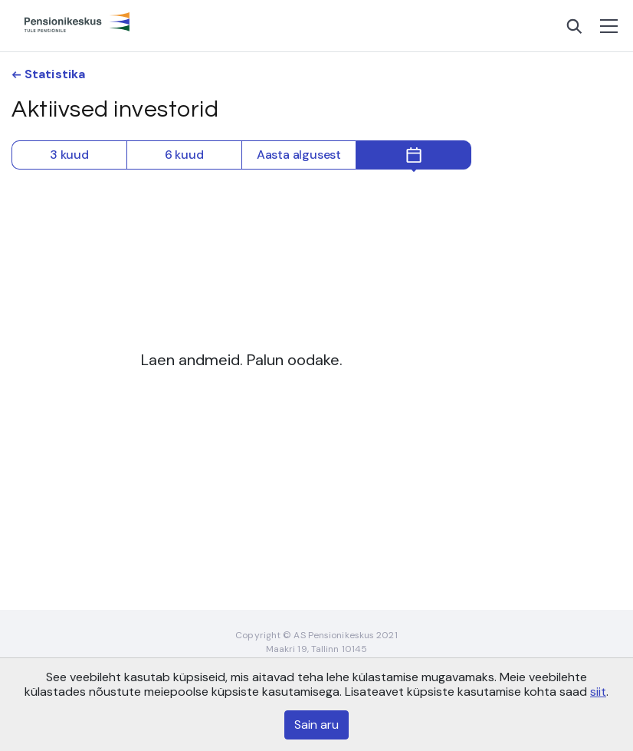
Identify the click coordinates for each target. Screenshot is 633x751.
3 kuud (69, 155)
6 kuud (184, 155)
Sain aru (316, 724)
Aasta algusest (299, 155)
